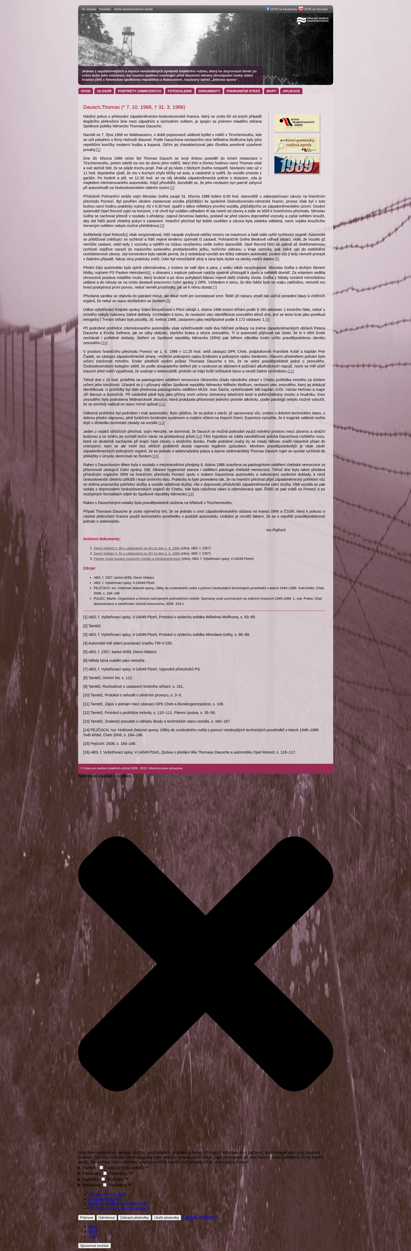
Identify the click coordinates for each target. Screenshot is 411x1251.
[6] (148, 272)
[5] (277, 259)
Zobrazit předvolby (134, 1218)
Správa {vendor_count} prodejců (119, 1203)
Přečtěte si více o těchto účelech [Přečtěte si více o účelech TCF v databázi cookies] (119, 1208)
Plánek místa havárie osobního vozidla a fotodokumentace (137, 559)
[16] (191, 494)
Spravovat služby (105, 1198)
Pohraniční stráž (243, 91)
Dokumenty (209, 91)
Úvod (86, 91)
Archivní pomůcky (297, 144)
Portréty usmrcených (139, 91)
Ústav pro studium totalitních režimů (114, 15)
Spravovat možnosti (107, 1194)
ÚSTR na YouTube (316, 9)
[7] (215, 287)
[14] (199, 436)
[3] (162, 226)
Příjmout (86, 1218)
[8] (168, 301)
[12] (162, 404)
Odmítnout (107, 1218)
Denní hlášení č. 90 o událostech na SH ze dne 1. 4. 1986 (137, 548)
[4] (126, 234)
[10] (104, 343)
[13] (162, 423)
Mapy (271, 91)
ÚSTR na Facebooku (283, 9)
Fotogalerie (180, 91)
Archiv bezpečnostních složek (133, 9)
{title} (93, 1227)
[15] (155, 456)
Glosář (104, 91)
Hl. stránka (89, 9)
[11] (291, 371)
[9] (268, 319)
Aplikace (291, 91)
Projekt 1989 (297, 165)
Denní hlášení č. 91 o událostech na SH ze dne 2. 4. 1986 (137, 553)
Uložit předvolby (166, 1218)
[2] (172, 188)
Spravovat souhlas (94, 1246)
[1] (98, 150)
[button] (205, 964)
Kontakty (105, 9)
